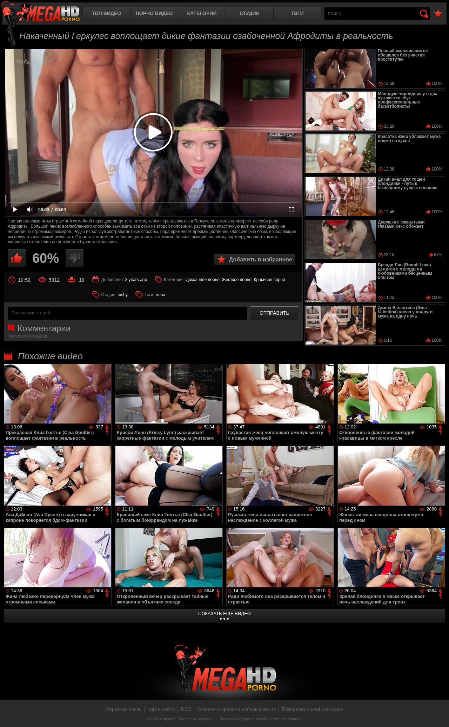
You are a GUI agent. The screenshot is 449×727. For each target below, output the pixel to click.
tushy (123, 294)
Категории (202, 13)
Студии (249, 13)
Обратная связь (123, 709)
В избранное (438, 14)
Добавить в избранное (260, 259)
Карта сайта (161, 709)
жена (160, 294)
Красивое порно (269, 279)
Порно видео (154, 13)
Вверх (438, 714)
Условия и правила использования (236, 709)
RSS (186, 709)
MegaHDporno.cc (40, 12)
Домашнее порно (203, 279)
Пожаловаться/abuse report (313, 709)
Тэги (297, 13)
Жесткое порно (237, 279)
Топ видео (106, 13)
